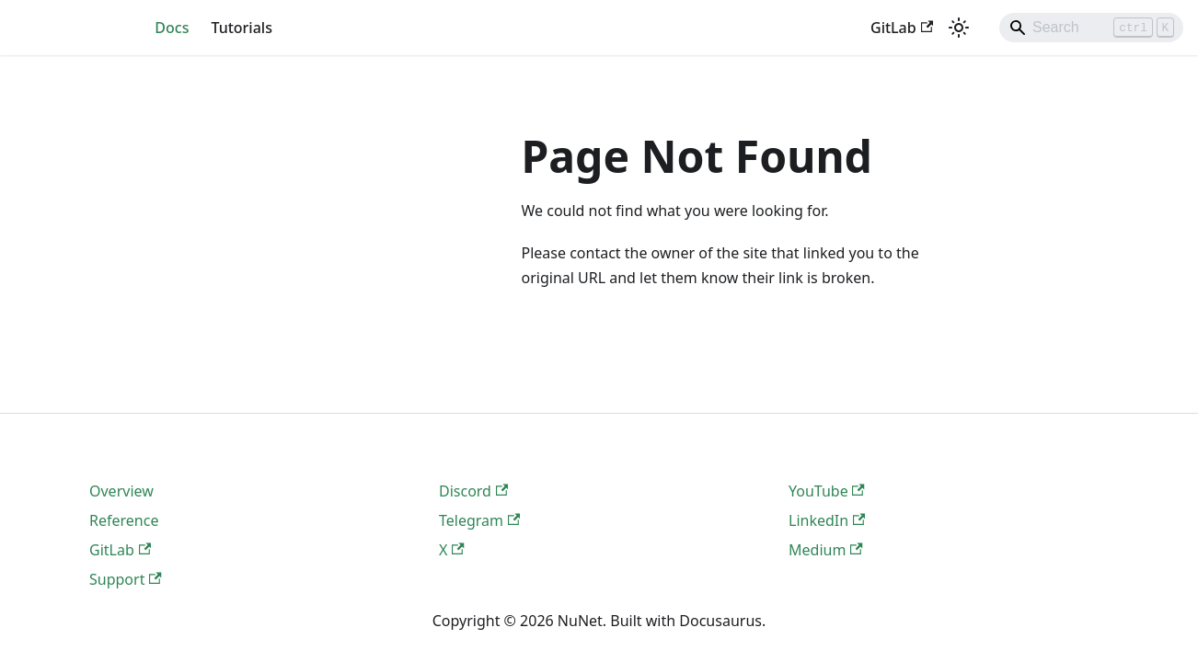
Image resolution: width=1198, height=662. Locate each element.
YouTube (827, 491)
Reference (123, 520)
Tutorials (241, 27)
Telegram (479, 520)
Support (125, 579)
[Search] (1091, 27)
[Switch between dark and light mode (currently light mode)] (958, 27)
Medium (826, 550)
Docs (172, 27)
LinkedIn (827, 520)
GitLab (901, 27)
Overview (121, 491)
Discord (473, 491)
